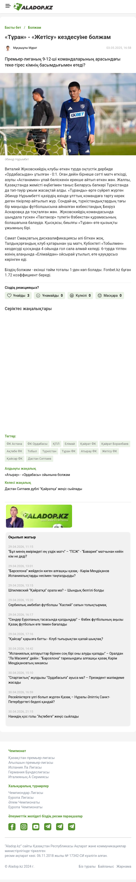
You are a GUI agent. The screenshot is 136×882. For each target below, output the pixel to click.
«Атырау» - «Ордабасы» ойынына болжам (37, 475)
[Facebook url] (12, 827)
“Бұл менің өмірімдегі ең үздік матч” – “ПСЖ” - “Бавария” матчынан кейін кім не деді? (65, 554)
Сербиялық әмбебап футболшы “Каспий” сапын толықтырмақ (57, 605)
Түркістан (49, 451)
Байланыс (106, 866)
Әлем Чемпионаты (24, 802)
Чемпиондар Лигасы (25, 793)
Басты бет (13, 27)
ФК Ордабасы (37, 444)
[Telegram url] (47, 826)
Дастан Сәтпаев (39, 458)
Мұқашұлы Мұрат (25, 48)
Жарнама (123, 866)
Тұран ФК (69, 451)
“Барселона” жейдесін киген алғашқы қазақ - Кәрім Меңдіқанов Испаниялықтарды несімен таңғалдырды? (58, 573)
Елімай (70, 444)
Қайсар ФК (14, 458)
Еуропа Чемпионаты (25, 807)
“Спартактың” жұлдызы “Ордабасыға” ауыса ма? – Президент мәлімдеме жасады (66, 680)
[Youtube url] (35, 827)
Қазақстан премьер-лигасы (31, 758)
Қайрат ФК (88, 444)
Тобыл (32, 451)
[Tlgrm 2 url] (71, 826)
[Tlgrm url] (59, 826)
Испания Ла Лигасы (25, 767)
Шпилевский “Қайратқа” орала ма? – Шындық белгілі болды (56, 590)
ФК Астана (14, 444)
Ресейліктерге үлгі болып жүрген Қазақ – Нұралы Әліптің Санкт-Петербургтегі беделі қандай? (59, 699)
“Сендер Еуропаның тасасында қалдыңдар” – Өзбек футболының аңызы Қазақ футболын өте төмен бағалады (65, 622)
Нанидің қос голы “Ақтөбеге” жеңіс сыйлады (43, 716)
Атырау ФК (89, 451)
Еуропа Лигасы (21, 797)
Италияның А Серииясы (28, 777)
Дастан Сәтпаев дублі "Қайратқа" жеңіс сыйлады (43, 489)
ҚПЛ (56, 444)
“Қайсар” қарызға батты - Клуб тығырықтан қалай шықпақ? (55, 639)
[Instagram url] (23, 827)
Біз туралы (87, 866)
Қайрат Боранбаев (115, 444)
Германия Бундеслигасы (29, 772)
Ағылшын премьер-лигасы (30, 762)
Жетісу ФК (109, 451)
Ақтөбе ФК (14, 451)
